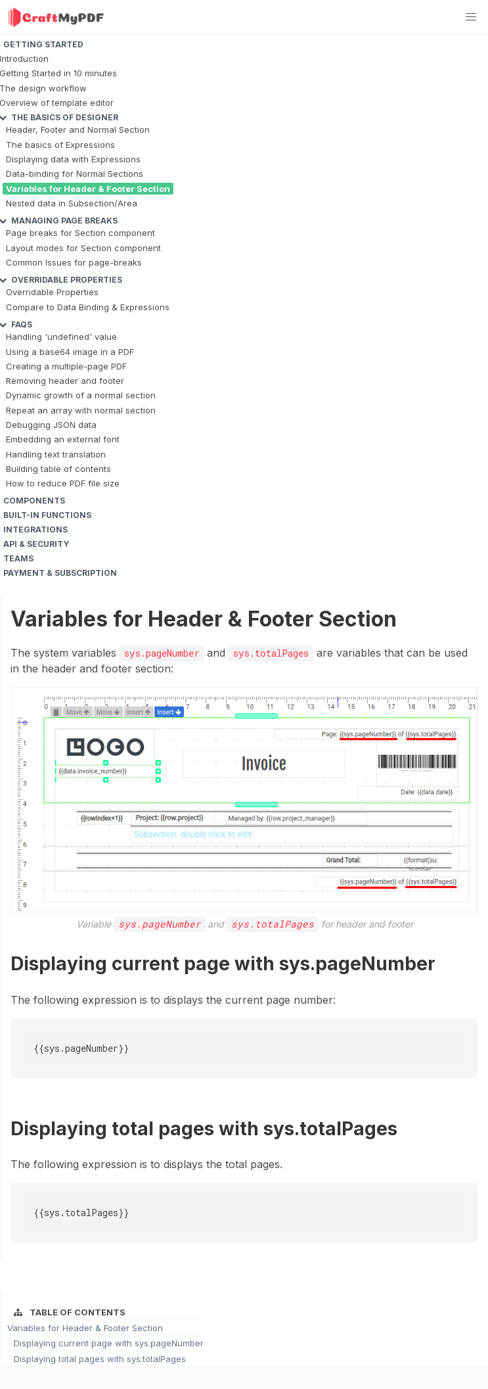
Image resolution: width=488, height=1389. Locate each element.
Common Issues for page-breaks (74, 262)
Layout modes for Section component (83, 248)
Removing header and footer (65, 380)
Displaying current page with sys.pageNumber (109, 1343)
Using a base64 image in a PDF (70, 351)
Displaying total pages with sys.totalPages (100, 1359)
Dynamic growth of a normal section (81, 395)
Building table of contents (58, 468)
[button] (471, 17)
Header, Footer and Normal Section (78, 129)
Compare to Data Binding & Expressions (87, 307)
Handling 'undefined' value (61, 336)
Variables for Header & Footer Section (88, 188)
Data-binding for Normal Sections (74, 173)
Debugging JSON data (51, 424)
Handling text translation (56, 454)
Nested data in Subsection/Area (71, 203)
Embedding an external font (63, 439)
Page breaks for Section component (80, 232)
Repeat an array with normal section (81, 410)
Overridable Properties (52, 292)
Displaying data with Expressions (73, 159)
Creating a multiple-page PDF (66, 366)
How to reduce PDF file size (63, 483)
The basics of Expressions (60, 144)
